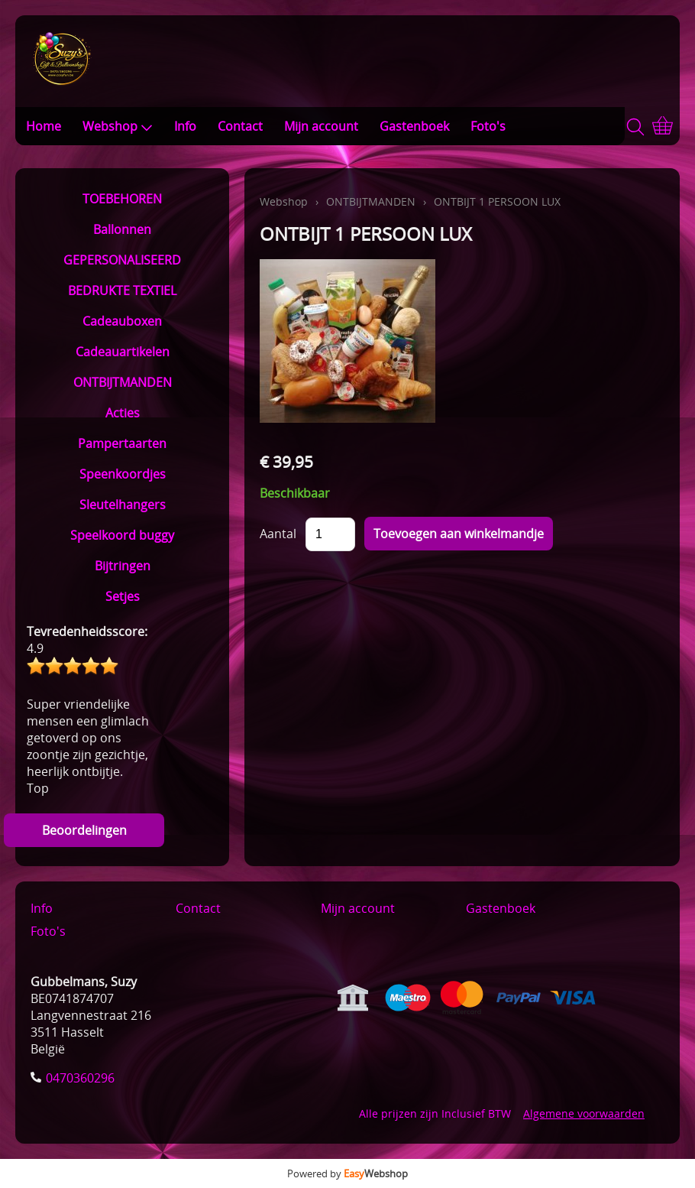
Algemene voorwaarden (584, 1113)
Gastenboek (414, 126)
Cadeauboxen (122, 321)
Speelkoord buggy (122, 535)
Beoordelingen (84, 830)
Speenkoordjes (122, 474)
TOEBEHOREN (122, 198)
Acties (122, 412)
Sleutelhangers (122, 504)
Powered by (347, 1173)
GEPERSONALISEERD (122, 260)
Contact (240, 126)
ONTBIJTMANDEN (122, 382)
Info (185, 126)
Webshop (117, 126)
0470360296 (80, 1078)
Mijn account (321, 126)
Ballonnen (122, 229)
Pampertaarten (122, 443)
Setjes (122, 596)
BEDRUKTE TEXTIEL (122, 290)
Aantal (278, 533)
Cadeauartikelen (123, 351)
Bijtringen (122, 565)
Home (43, 126)
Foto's (488, 126)
